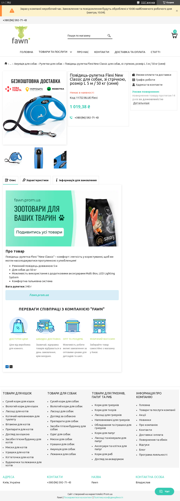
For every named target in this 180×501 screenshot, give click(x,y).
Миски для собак (61, 439)
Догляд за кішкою (18, 434)
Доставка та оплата (130, 51)
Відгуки (144, 444)
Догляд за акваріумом (109, 459)
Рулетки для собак (50, 63)
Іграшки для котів (17, 452)
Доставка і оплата (151, 434)
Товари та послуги (53, 51)
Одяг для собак (60, 434)
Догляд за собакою (63, 416)
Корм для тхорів (105, 409)
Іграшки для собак (62, 444)
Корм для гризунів (107, 405)
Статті (155, 51)
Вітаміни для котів (18, 424)
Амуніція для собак (25, 63)
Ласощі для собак (62, 411)
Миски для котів (16, 447)
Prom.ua (108, 494)
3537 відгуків (148, 2)
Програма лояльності (153, 454)
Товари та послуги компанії (157, 409)
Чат (164, 491)
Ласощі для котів (17, 411)
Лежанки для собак (63, 454)
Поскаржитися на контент (78, 497)
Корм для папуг (105, 432)
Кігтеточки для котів (20, 457)
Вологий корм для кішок (22, 406)
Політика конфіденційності (108, 497)
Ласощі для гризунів (108, 414)
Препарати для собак (64, 421)
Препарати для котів (19, 429)
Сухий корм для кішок (20, 401)
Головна (26, 51)
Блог (142, 449)
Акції (142, 414)
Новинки (145, 419)
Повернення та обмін (153, 439)
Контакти (101, 51)
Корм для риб (104, 454)
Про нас (83, 51)
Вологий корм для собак (66, 406)
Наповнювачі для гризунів (112, 419)
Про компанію (148, 424)
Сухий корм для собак (64, 401)
